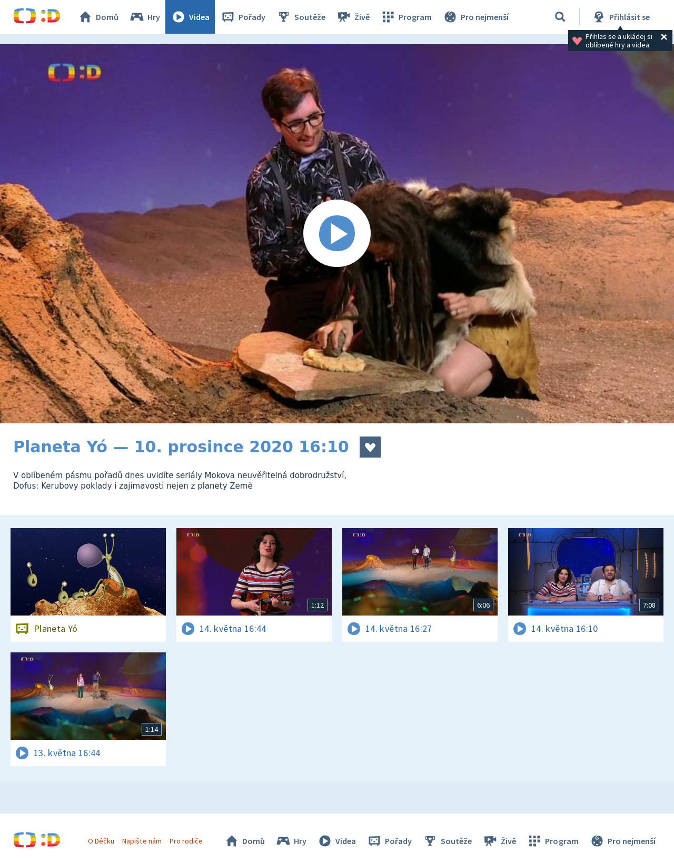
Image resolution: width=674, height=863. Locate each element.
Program (406, 17)
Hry (144, 17)
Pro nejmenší (475, 17)
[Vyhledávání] (560, 17)
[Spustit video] (337, 233)
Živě (353, 17)
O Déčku (101, 841)
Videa (190, 17)
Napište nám (141, 841)
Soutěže (300, 17)
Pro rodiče (186, 841)
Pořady (242, 17)
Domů (97, 17)
